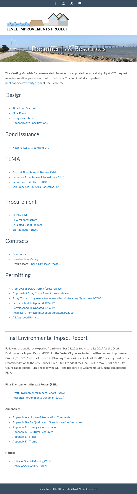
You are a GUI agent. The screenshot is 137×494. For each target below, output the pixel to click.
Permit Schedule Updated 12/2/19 (33, 303)
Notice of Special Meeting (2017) (32, 461)
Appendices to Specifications (30, 122)
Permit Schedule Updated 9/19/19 (33, 307)
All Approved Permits (25, 317)
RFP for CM (19, 215)
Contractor (19, 254)
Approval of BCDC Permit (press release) (37, 288)
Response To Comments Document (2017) (38, 397)
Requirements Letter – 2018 (29, 182)
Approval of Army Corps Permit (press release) (40, 293)
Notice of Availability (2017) (29, 465)
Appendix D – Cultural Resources (32, 431)
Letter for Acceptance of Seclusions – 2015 (38, 177)
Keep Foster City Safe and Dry (30, 147)
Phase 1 (34, 263)
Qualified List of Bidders (27, 224)
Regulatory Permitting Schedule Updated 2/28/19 (42, 312)
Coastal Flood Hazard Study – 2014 (34, 172)
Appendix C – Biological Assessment (34, 427)
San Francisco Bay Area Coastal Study (35, 186)
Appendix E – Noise (24, 436)
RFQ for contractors (24, 219)
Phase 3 (55, 263)
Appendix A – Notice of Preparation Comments (41, 417)
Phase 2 (45, 263)
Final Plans (19, 113)
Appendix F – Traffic (24, 441)
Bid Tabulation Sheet (25, 229)
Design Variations (23, 118)
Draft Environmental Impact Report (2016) (38, 392)
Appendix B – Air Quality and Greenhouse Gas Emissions (47, 422)
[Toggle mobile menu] (130, 16)
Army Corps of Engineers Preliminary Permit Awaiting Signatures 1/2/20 (56, 298)
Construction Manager (26, 259)
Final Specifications (24, 108)
